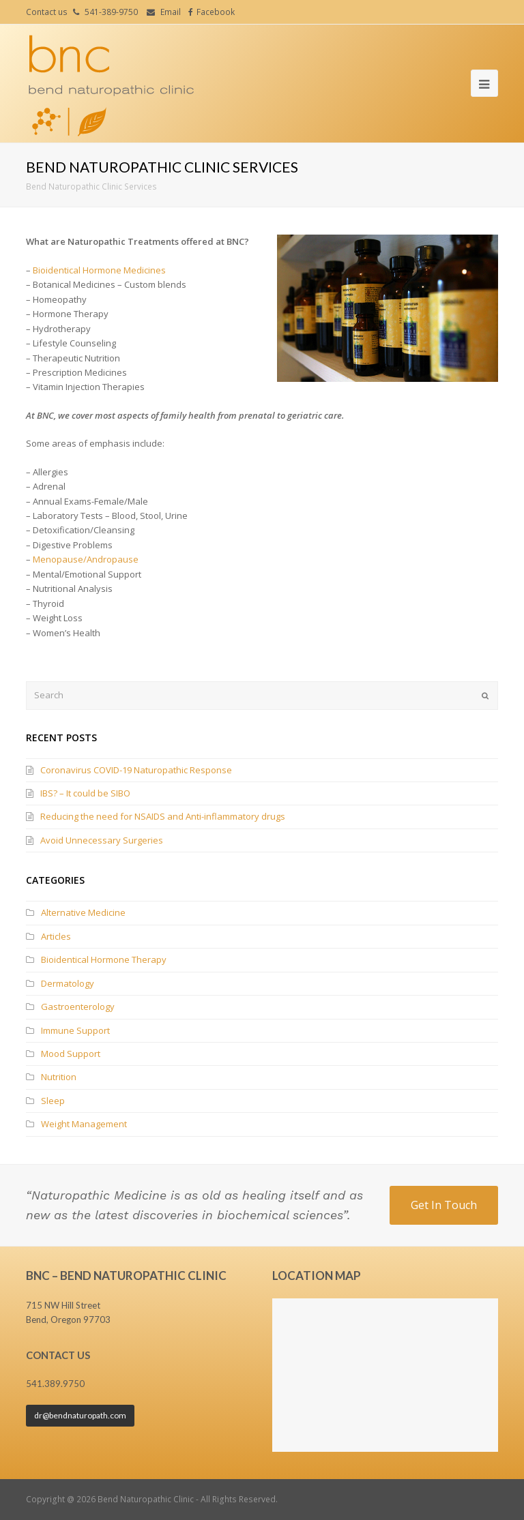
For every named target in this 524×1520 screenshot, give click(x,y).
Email (170, 12)
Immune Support (75, 1030)
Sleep (53, 1100)
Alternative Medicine (83, 912)
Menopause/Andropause (86, 559)
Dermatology (67, 983)
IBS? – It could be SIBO (85, 793)
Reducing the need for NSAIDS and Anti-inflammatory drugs (162, 816)
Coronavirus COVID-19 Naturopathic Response (136, 770)
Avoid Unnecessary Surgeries (101, 840)
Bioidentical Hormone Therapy (103, 959)
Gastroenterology (78, 1006)
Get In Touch (444, 1204)
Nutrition (58, 1077)
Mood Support (70, 1053)
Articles (56, 936)
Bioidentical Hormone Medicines (99, 270)
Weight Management (84, 1124)
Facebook (215, 12)
